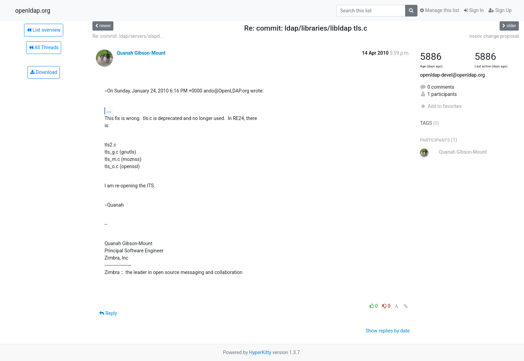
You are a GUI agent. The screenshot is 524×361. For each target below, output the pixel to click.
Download (43, 72)
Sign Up (500, 10)
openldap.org (32, 10)
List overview (43, 30)
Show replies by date (388, 330)
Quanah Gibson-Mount (141, 53)
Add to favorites (440, 106)
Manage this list (439, 10)
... (109, 110)
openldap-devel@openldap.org (452, 75)
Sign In (474, 10)
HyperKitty (260, 352)
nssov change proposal (494, 36)
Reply (108, 313)
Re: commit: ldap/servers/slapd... (128, 36)
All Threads (43, 47)
